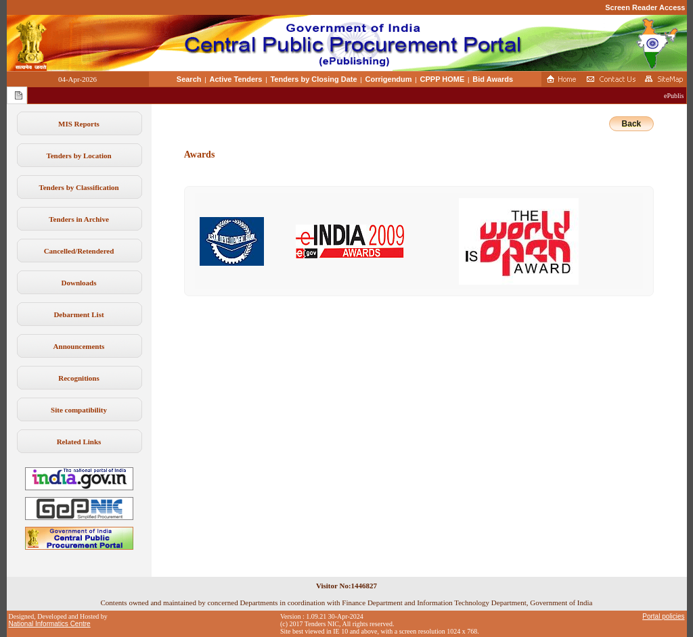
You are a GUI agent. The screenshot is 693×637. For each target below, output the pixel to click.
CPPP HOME (442, 79)
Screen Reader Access (645, 7)
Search (189, 79)
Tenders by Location (78, 155)
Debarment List (78, 314)
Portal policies (663, 616)
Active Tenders (235, 79)
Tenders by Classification (78, 187)
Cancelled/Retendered (79, 251)
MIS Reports (78, 124)
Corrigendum (388, 79)
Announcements (79, 346)
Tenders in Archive (79, 219)
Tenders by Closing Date (313, 79)
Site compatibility (79, 410)
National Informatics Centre (50, 624)
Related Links (79, 442)
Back (632, 123)
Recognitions (78, 378)
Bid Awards (492, 79)
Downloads (79, 283)
